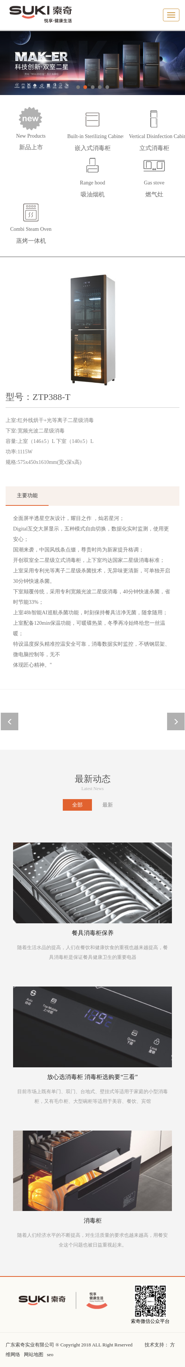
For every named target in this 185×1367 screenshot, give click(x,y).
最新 (107, 805)
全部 (77, 805)
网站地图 (33, 1354)
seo (50, 1354)
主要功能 (27, 495)
